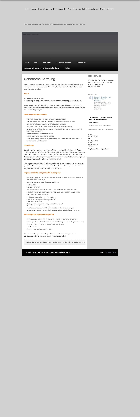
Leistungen (47, 62)
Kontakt (67, 68)
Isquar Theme (112, 252)
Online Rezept (81, 62)
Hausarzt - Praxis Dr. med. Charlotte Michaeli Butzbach (102, 98)
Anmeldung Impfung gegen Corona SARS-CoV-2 (41, 68)
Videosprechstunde (63, 62)
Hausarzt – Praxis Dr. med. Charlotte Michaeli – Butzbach (69, 9)
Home (26, 62)
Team (36, 62)
